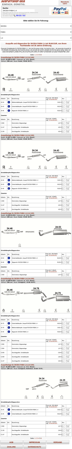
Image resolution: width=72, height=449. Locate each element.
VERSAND (57, 442)
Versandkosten (53, 99)
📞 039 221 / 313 (19, 15)
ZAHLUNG (11, 447)
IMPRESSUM (34, 442)
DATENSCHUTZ (34, 447)
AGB (11, 442)
